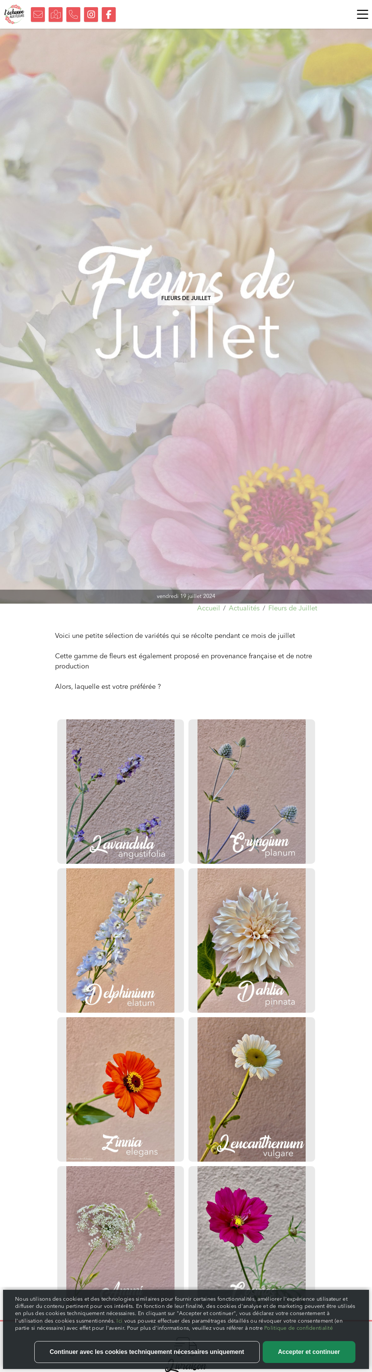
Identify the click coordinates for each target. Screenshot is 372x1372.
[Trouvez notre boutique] (56, 14)
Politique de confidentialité (298, 1340)
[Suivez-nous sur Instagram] (91, 14)
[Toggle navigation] (360, 14)
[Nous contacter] (38, 14)
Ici (120, 1332)
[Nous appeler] (73, 14)
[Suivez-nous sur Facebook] (109, 14)
